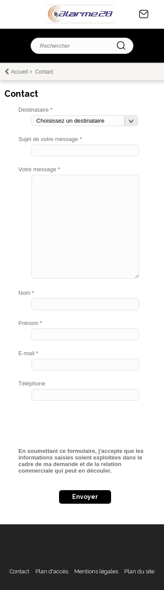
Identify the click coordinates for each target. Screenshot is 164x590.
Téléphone (31, 383)
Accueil (19, 72)
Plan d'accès (51, 571)
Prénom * (30, 323)
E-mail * (28, 353)
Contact (144, 14)
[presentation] (84, 427)
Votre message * (39, 169)
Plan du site (139, 571)
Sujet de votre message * (50, 139)
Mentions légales (96, 571)
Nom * (26, 293)
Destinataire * (35, 109)
